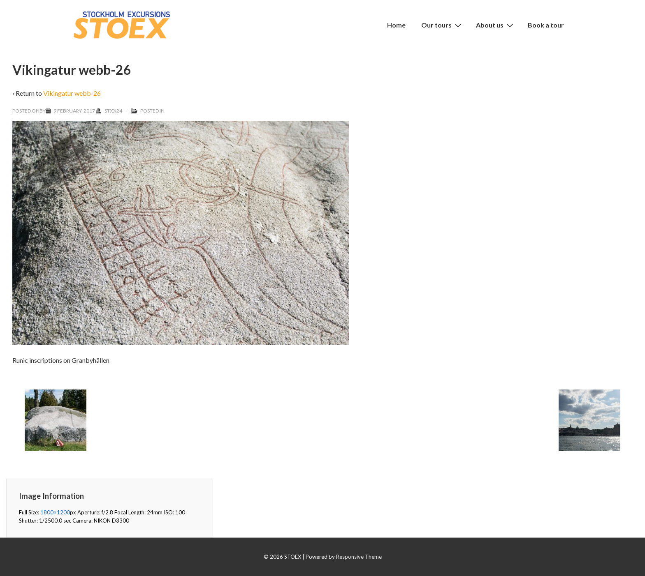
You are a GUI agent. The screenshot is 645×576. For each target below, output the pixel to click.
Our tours (442, 24)
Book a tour (546, 25)
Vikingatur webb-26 (72, 93)
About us (495, 24)
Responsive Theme (359, 556)
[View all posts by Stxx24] (109, 111)
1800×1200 (55, 512)
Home (396, 25)
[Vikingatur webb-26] (74, 111)
